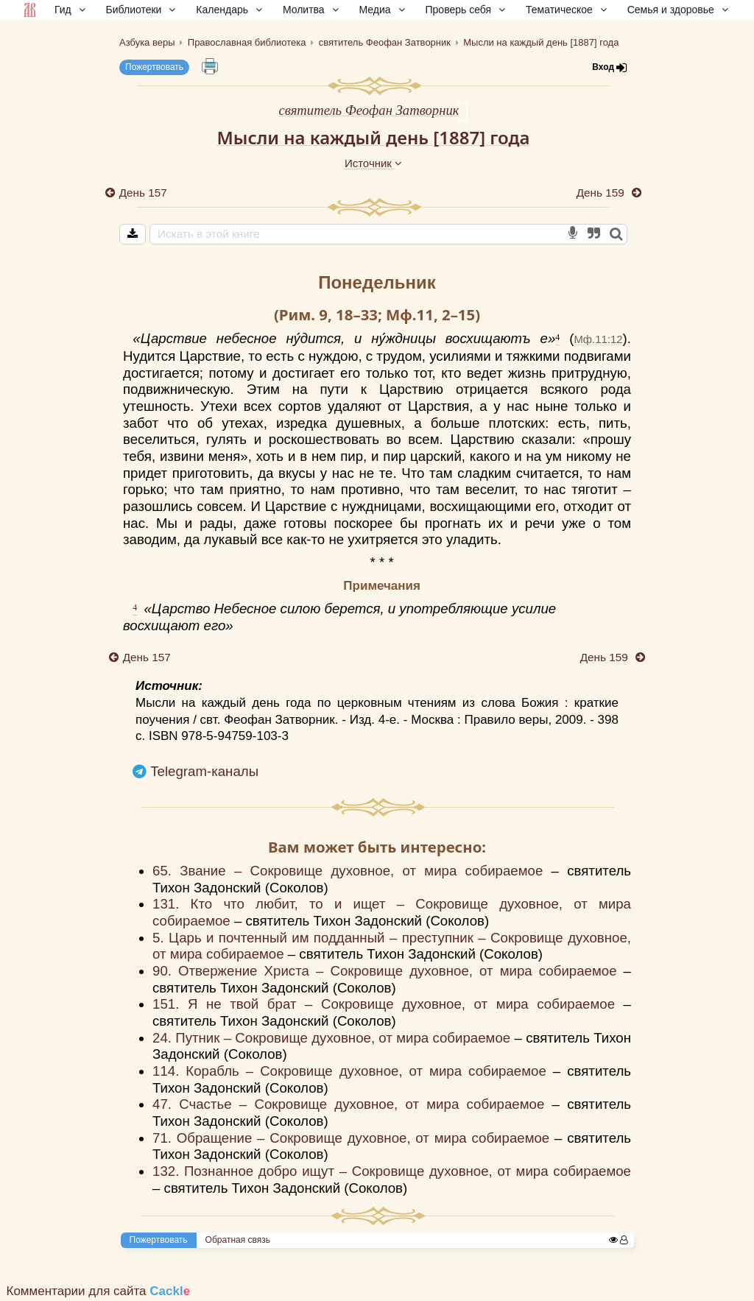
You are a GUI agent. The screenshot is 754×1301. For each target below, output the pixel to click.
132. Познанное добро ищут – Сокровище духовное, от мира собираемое (391, 1171)
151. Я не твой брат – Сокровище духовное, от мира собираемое (388, 1004)
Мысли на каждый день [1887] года (372, 137)
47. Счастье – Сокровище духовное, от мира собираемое (352, 1104)
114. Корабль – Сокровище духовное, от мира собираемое (352, 1071)
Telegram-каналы (204, 771)
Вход (609, 67)
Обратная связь (237, 1240)
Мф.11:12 (598, 339)
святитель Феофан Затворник (369, 110)
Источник (373, 163)
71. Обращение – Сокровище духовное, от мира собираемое (353, 1138)
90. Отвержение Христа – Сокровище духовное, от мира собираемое (388, 971)
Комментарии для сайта (99, 1291)
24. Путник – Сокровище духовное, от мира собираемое (333, 1038)
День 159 (602, 192)
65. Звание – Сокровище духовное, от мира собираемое (352, 870)
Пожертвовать (154, 67)
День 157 (143, 192)
